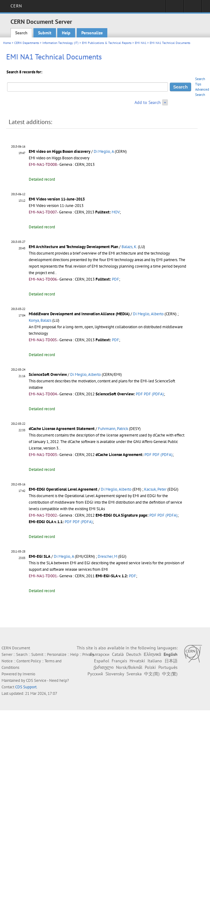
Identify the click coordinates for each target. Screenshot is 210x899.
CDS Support (25, 687)
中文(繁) (170, 674)
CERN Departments (26, 43)
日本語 (171, 661)
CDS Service (36, 680)
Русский (95, 674)
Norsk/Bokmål (129, 667)
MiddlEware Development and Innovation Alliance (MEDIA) (79, 313)
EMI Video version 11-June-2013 (57, 199)
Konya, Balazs (40, 320)
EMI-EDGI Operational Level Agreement (63, 489)
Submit (44, 33)
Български (99, 654)
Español (101, 661)
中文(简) (152, 674)
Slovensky (114, 674)
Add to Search (148, 102)
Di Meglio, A (104, 151)
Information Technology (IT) (60, 43)
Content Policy (28, 661)
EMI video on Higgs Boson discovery (59, 151)
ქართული (103, 667)
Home (7, 43)
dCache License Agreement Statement (62, 428)
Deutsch (133, 654)
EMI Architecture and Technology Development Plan (73, 246)
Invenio (29, 674)
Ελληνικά (152, 654)
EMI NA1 (140, 43)
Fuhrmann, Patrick (113, 428)
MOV (116, 212)
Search (21, 33)
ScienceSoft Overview (48, 374)
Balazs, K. (129, 246)
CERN (16, 6)
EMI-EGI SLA (39, 556)
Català (118, 654)
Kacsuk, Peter (155, 489)
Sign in (175, 8)
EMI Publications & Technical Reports (106, 43)
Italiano (155, 661)
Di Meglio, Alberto (148, 313)
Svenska (134, 674)
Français (119, 661)
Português (168, 667)
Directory (193, 8)
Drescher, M (107, 556)
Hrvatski (137, 661)
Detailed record (42, 179)
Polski (150, 667)
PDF (115, 279)
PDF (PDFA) (154, 394)
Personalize (92, 33)
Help (66, 33)
